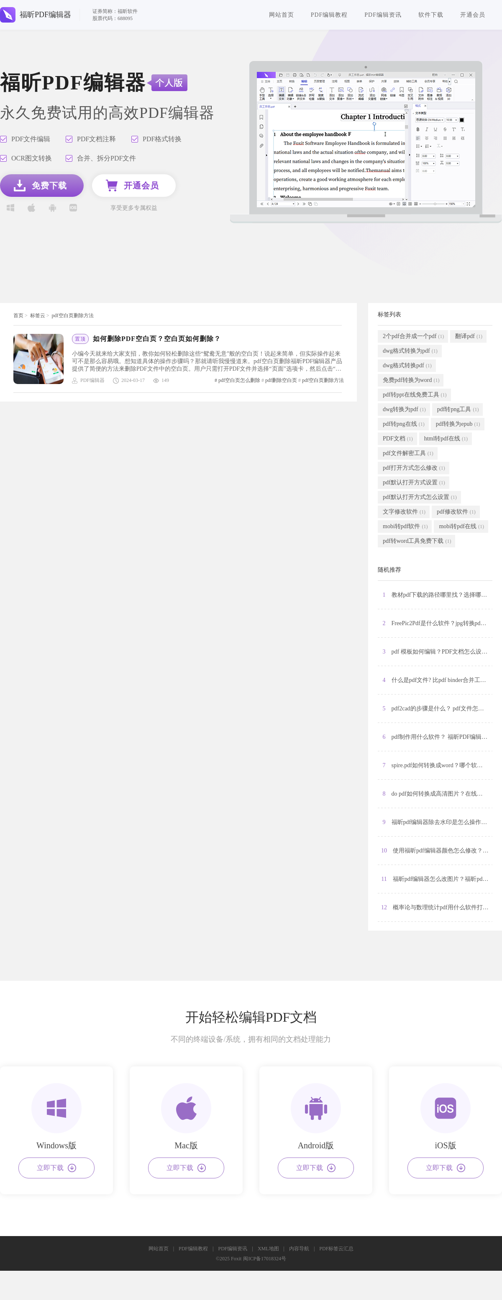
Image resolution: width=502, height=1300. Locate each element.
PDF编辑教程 (329, 15)
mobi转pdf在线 (461, 526)
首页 (18, 315)
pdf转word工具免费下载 (417, 541)
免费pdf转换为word (411, 380)
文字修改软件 (404, 512)
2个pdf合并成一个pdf (413, 336)
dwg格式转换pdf (407, 365)
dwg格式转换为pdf (410, 351)
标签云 (37, 315)
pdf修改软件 (456, 512)
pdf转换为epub (458, 424)
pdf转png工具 (458, 409)
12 (436, 907)
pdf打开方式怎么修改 (414, 468)
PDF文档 (398, 439)
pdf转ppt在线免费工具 (415, 395)
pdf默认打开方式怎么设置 (420, 497)
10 (436, 851)
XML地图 (268, 1249)
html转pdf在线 (446, 439)
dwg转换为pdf (404, 409)
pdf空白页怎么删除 (239, 380)
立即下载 (56, 1168)
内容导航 (299, 1249)
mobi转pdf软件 (405, 526)
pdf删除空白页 (281, 380)
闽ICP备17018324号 (264, 1259)
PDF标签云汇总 (336, 1249)
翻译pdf (468, 336)
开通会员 (472, 15)
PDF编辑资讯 (383, 15)
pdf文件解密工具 (408, 453)
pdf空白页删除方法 (73, 315)
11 (436, 879)
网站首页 (281, 15)
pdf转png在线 (404, 424)
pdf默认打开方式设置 (414, 482)
